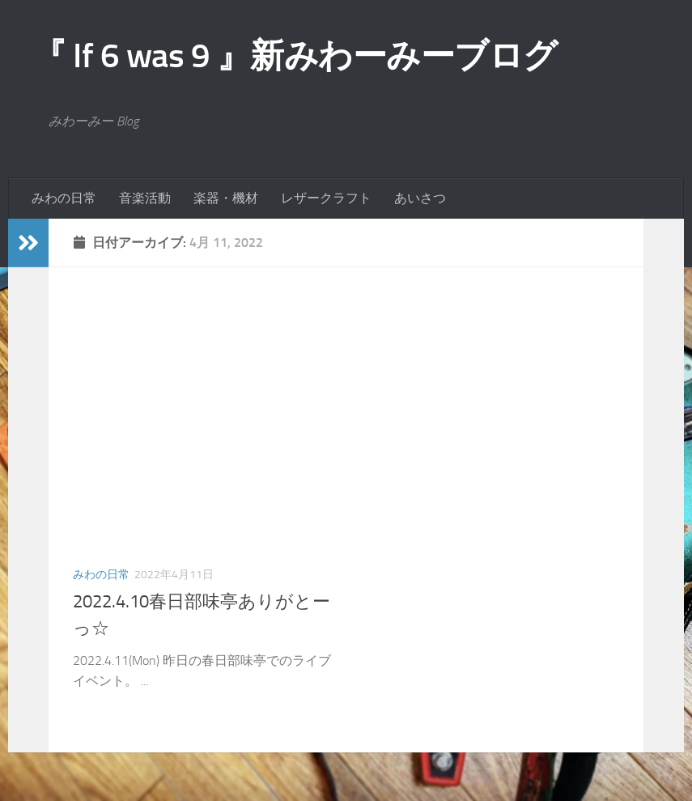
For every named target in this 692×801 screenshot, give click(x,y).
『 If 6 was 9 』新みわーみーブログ (295, 56)
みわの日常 (64, 198)
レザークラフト (326, 198)
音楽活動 (145, 198)
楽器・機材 (225, 198)
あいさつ (420, 198)
